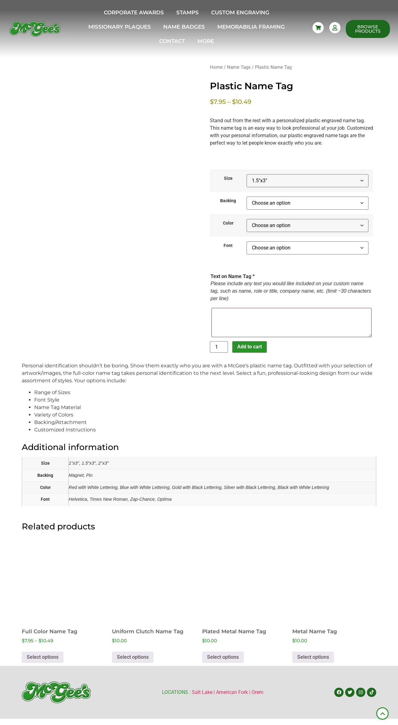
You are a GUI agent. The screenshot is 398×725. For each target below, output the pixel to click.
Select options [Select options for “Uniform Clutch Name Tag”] (133, 657)
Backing (228, 201)
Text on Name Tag (232, 276)
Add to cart (249, 347)
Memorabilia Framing (251, 27)
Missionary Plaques (119, 27)
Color (228, 223)
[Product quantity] (219, 347)
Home (216, 67)
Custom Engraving (240, 12)
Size (228, 178)
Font (228, 246)
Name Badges (184, 27)
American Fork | (234, 692)
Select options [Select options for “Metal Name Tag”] (313, 657)
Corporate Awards (134, 12)
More (205, 41)
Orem (257, 692)
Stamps (187, 12)
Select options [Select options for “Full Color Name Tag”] (42, 657)
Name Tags (239, 67)
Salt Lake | (204, 692)
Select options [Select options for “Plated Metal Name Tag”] (223, 657)
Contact (172, 41)
